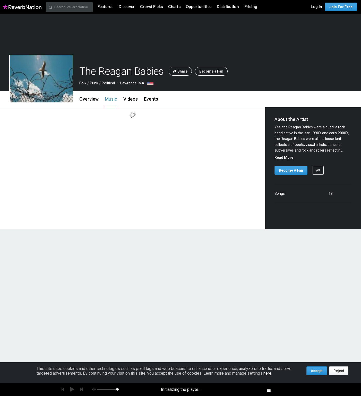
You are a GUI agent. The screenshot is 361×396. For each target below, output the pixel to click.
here (267, 373)
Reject (338, 371)
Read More (283, 157)
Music (111, 99)
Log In (316, 7)
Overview (89, 99)
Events (151, 99)
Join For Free (341, 7)
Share (180, 71)
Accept (317, 371)
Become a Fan (211, 71)
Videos (130, 99)
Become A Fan (291, 170)
